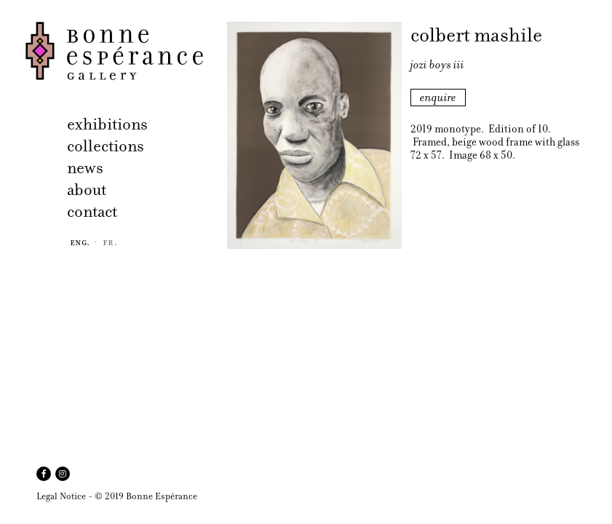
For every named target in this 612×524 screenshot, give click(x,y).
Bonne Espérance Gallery (121, 51)
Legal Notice (61, 496)
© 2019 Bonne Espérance (146, 496)
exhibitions (107, 124)
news (85, 167)
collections (105, 146)
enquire (438, 98)
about (86, 189)
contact (92, 211)
